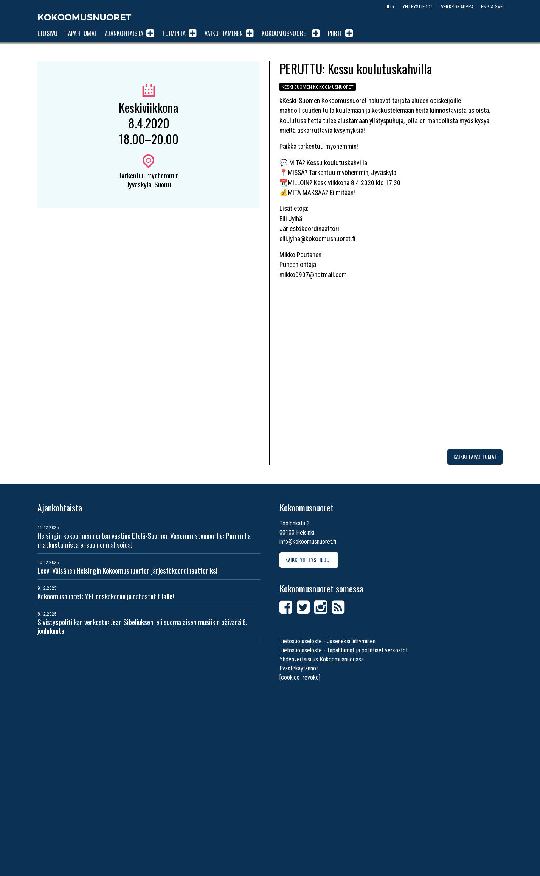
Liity (390, 6)
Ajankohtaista (124, 33)
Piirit (335, 33)
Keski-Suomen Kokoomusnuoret (318, 87)
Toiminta (174, 33)
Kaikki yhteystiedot (308, 560)
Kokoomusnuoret (84, 17)
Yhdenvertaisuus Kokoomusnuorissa (321, 659)
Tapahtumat (81, 33)
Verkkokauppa (457, 6)
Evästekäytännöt (298, 668)
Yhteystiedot (417, 6)
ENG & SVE (492, 6)
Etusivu (47, 33)
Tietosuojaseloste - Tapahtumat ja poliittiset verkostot (343, 650)
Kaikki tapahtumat (475, 457)
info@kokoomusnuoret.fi (307, 541)
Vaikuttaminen (224, 33)
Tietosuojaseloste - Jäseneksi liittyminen (327, 641)
